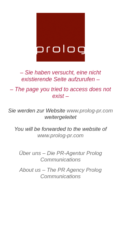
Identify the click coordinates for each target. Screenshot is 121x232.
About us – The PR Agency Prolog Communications (60, 173)
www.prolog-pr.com (90, 111)
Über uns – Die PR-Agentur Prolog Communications (60, 156)
